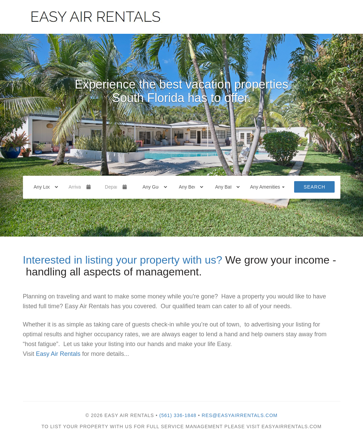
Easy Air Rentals (57, 353)
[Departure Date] (111, 187)
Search (314, 187)
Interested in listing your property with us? (123, 260)
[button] (9, 135)
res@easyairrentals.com (240, 415)
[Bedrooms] (189, 187)
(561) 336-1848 (178, 415)
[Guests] (152, 187)
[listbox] (181, 135)
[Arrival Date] (74, 187)
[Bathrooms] (225, 187)
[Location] (43, 187)
